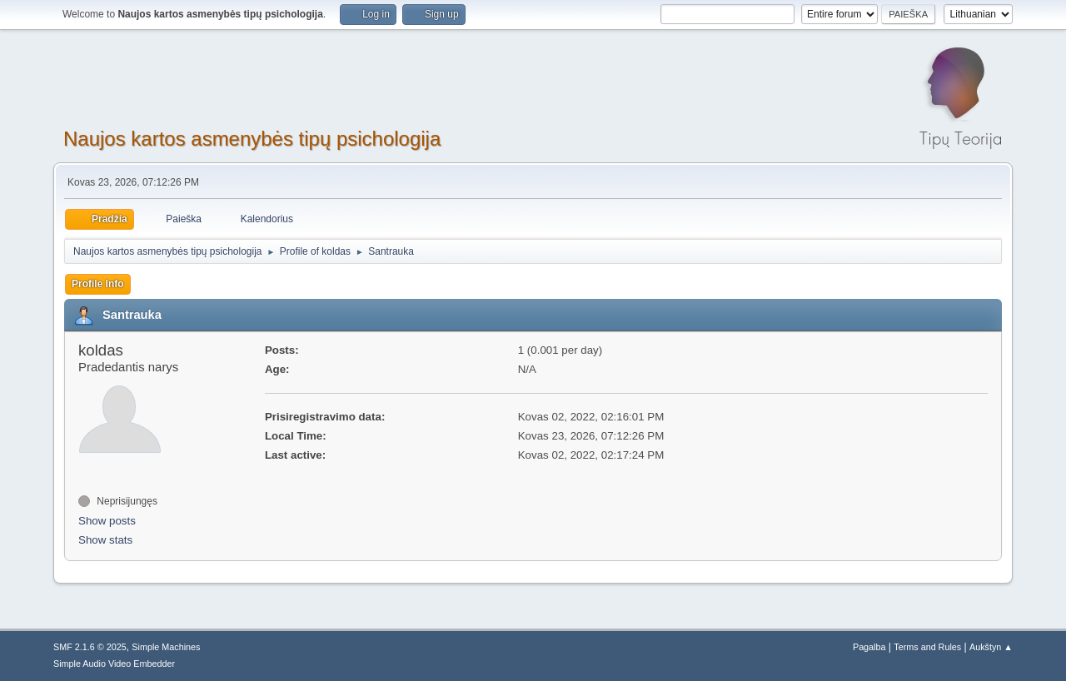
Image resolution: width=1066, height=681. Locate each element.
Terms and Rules (927, 647)
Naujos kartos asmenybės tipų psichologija (252, 138)
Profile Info (98, 284)
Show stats (105, 540)
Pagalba (869, 647)
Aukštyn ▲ (991, 647)
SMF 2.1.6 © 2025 (90, 647)
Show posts (107, 520)
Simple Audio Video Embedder (114, 664)
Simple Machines (166, 647)
